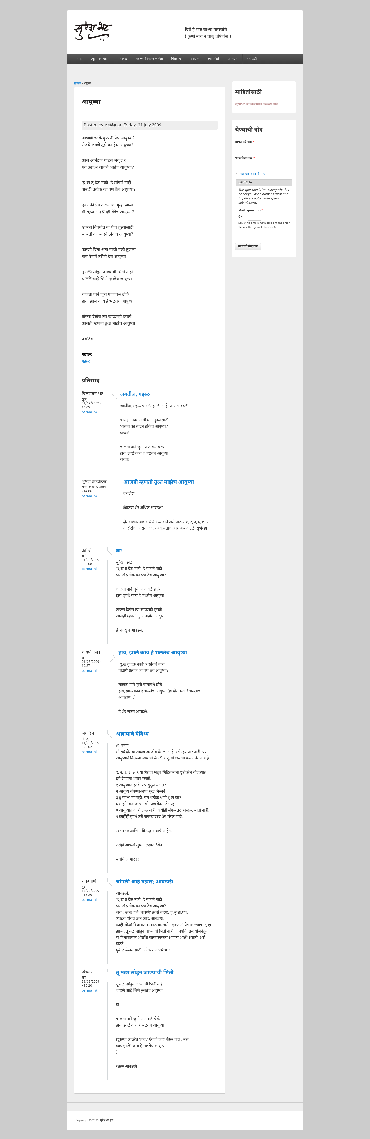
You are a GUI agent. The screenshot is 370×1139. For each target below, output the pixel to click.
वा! (119, 551)
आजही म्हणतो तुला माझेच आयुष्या (158, 482)
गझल (86, 361)
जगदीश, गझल (135, 394)
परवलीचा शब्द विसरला (252, 174)
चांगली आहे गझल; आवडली (144, 882)
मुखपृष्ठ (77, 83)
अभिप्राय (233, 59)
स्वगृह (79, 59)
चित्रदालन (177, 59)
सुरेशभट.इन (106, 1120)
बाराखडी (252, 59)
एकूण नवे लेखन (99, 59)
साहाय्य (195, 59)
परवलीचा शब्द (245, 158)
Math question (250, 211)
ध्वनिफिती (214, 59)
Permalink (89, 412)
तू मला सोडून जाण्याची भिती (144, 972)
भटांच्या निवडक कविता (149, 59)
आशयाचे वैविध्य (132, 734)
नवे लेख (122, 59)
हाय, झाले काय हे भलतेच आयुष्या (152, 653)
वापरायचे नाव (244, 142)
